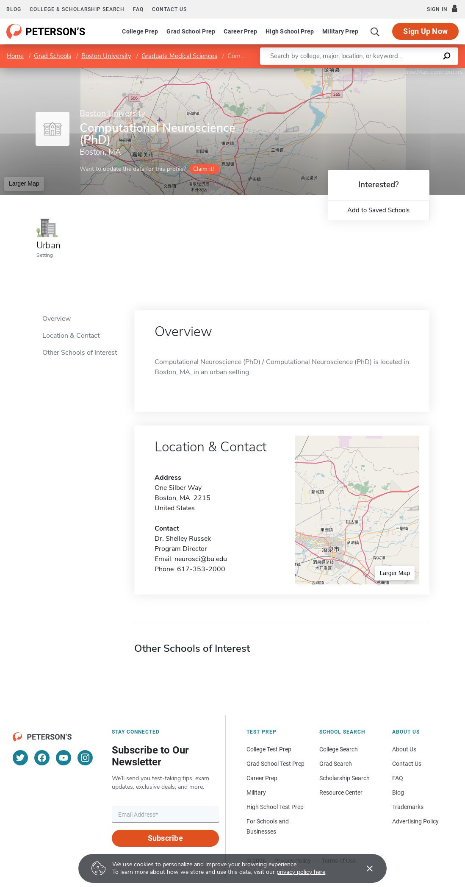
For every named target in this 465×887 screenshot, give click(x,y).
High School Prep (290, 31)
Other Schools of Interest (79, 352)
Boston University (106, 56)
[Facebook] (42, 757)
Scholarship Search (344, 778)
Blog (13, 9)
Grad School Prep (190, 31)
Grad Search (335, 763)
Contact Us (406, 763)
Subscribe (165, 838)
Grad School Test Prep (275, 763)
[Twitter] (20, 757)
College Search (338, 749)
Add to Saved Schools (378, 210)
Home (15, 56)
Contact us (169, 9)
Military (256, 792)
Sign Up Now (425, 31)
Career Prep (240, 31)
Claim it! (203, 169)
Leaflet (362, 72)
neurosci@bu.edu (200, 559)
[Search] (375, 31)
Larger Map (24, 183)
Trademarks (407, 807)
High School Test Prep (275, 807)
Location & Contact (71, 335)
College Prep (140, 31)
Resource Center (341, 792)
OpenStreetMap (408, 72)
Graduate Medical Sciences (179, 56)
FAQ (138, 9)
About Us (404, 749)
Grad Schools (52, 56)
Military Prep (340, 31)
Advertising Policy (415, 821)
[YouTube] (63, 757)
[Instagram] (85, 757)
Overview (56, 318)
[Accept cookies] (364, 868)
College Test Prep (268, 749)
